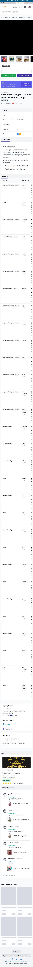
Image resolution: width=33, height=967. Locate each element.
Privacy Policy (8, 961)
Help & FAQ (16, 956)
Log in (20, 7)
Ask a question (7, 729)
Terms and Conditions (18, 961)
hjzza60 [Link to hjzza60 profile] (10, 794)
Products (7, 17)
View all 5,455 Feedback (12, 783)
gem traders (5, 92)
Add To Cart (8, 75)
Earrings (14, 17)
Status (26, 961)
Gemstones (11, 3)
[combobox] (16, 12)
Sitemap (28, 956)
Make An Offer (24, 75)
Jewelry (20, 3)
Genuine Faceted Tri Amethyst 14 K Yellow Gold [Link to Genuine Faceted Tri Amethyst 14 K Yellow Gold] (21, 868)
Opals (3, 3)
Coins (27, 3)
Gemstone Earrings (24, 17)
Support (22, 956)
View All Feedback (9, 875)
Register (15, 7)
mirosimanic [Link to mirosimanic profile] (11, 858)
